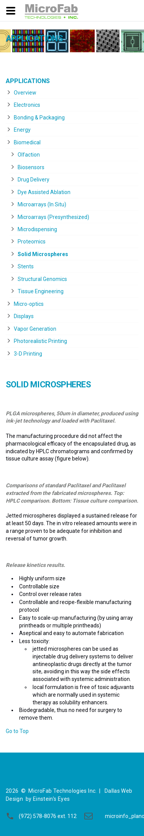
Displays (24, 316)
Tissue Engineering (41, 291)
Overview (25, 93)
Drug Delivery (33, 179)
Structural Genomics (42, 279)
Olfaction (29, 155)
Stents (26, 266)
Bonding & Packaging (39, 117)
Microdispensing (37, 229)
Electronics (27, 105)
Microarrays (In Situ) (42, 204)
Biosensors (31, 167)
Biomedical (27, 142)
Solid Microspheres (43, 254)
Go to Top (17, 731)
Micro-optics (29, 304)
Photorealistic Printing (40, 341)
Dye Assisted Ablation (44, 192)
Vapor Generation (35, 329)
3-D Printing (28, 354)
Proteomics (32, 241)
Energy (22, 130)
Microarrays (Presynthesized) (53, 217)
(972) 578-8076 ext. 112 (48, 816)
